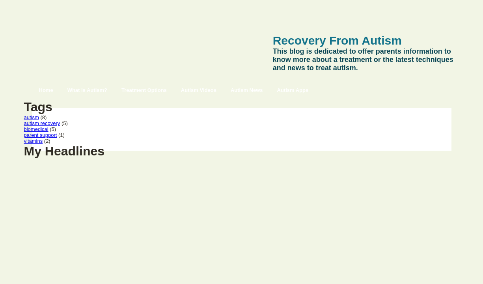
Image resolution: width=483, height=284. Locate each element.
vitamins (33, 141)
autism (31, 117)
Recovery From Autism (337, 40)
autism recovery (42, 123)
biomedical (36, 129)
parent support (40, 135)
